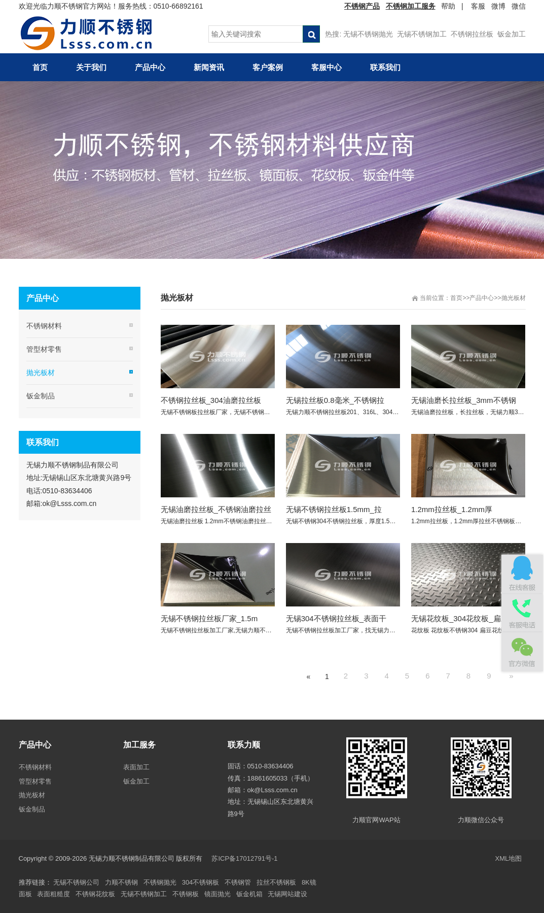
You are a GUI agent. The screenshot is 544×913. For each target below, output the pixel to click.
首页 (456, 297)
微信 (519, 6)
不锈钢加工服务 (411, 6)
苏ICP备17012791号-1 (245, 858)
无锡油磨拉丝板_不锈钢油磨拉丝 (216, 509)
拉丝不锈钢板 (276, 882)
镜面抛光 (217, 894)
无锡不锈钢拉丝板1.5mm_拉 (334, 509)
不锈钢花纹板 (95, 894)
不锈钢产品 (362, 6)
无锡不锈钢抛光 (368, 34)
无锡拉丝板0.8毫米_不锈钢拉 (335, 400)
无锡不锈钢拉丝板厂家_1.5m (209, 618)
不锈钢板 (185, 894)
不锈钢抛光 (159, 882)
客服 (478, 6)
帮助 (448, 6)
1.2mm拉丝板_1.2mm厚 (451, 509)
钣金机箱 (249, 894)
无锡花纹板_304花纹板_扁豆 (460, 618)
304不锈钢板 (201, 882)
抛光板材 (513, 297)
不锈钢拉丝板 (472, 34)
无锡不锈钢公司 (76, 882)
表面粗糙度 (53, 894)
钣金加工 (511, 34)
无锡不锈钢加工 (422, 34)
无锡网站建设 (287, 894)
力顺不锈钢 (121, 882)
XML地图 (508, 858)
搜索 (311, 34)
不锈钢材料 (44, 326)
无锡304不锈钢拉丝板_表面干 (336, 618)
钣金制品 (40, 396)
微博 (498, 6)
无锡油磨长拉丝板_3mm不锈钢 (463, 400)
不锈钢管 (238, 882)
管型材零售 (44, 349)
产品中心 (481, 297)
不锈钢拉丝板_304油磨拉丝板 (211, 400)
